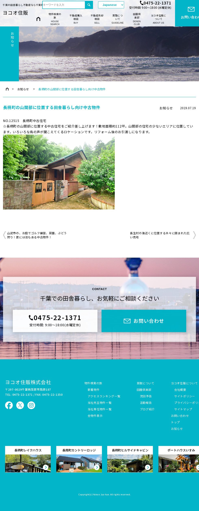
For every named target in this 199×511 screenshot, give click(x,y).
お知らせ (23, 89)
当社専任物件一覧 (100, 409)
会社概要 (180, 389)
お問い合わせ (180, 415)
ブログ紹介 (147, 409)
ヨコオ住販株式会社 (28, 382)
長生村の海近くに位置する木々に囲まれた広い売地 (160, 235)
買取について (118, 19)
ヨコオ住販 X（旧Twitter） (20, 405)
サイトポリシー (184, 396)
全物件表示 (95, 415)
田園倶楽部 (137, 19)
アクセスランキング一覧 (104, 396)
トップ (175, 422)
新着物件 (94, 389)
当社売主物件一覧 (100, 402)
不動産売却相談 (97, 19)
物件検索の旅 (55, 19)
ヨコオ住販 (15, 12)
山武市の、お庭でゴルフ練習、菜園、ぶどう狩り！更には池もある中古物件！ (37, 235)
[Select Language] (111, 4)
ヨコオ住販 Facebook (9, 405)
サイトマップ (183, 409)
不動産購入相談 (75, 19)
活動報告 (146, 402)
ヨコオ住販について (158, 19)
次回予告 (146, 396)
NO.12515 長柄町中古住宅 (25, 120)
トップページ (7, 89)
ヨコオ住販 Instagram (31, 405)
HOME (38, 19)
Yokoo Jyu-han (101, 495)
